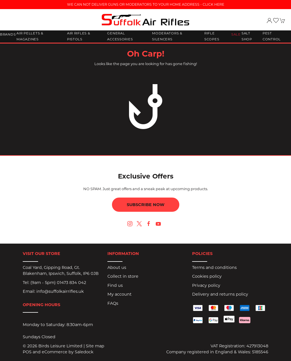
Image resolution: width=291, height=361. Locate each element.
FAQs (112, 303)
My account (119, 294)
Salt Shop (247, 36)
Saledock (84, 351)
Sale (236, 34)
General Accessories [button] (120, 36)
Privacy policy (206, 285)
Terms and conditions (214, 267)
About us (116, 267)
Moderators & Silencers (167, 36)
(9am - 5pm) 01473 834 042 (58, 282)
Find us (115, 285)
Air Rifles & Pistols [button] (78, 36)
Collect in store (122, 276)
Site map (95, 345)
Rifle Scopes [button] (211, 36)
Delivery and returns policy (220, 294)
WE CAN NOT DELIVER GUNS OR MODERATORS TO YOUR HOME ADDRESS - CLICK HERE (145, 4)
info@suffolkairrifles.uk (60, 291)
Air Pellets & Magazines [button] (29, 36)
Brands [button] (8, 34)
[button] (276, 20)
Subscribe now (146, 204)
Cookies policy (207, 276)
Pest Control (272, 36)
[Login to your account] (269, 20)
